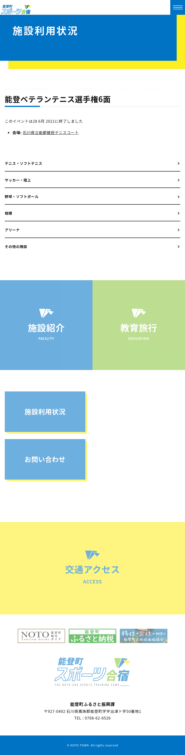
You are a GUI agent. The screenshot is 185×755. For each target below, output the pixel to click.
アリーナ (12, 229)
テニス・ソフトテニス (23, 163)
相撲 (8, 213)
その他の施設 (16, 246)
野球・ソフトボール (22, 196)
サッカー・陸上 (18, 179)
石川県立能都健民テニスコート (51, 132)
